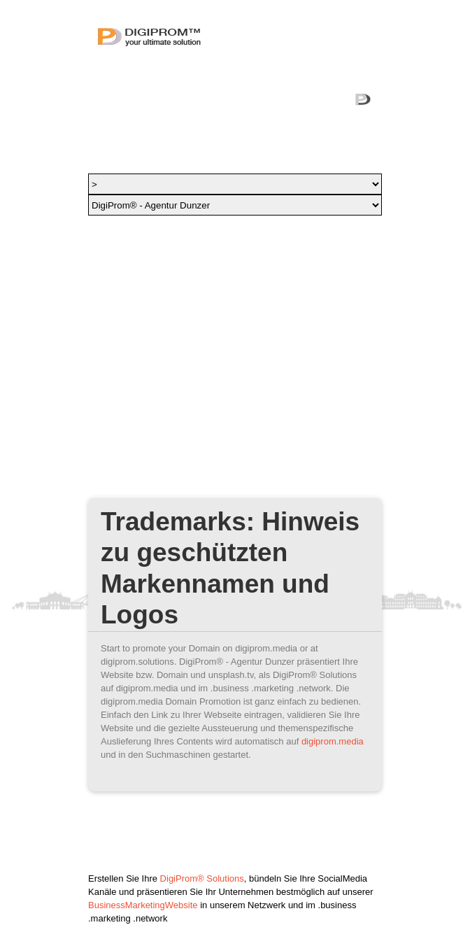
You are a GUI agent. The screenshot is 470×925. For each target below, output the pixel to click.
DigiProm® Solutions (202, 878)
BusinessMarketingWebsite (143, 905)
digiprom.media (332, 741)
